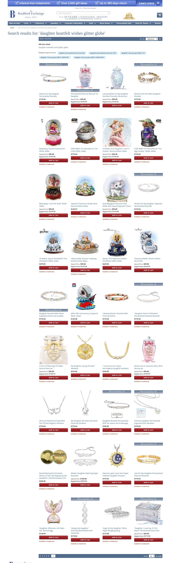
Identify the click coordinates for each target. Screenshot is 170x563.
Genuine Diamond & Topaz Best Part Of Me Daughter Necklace (52, 422)
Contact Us (78, 8)
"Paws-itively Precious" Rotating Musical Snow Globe (83, 259)
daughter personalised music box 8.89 (72, 53)
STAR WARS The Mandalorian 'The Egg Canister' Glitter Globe (148, 150)
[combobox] (84, 13)
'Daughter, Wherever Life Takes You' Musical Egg (51, 529)
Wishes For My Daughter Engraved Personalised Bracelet (148, 204)
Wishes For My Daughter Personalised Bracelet (49, 95)
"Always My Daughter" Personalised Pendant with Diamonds (82, 530)
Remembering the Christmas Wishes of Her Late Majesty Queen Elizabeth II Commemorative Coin (53, 475)
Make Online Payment (89, 8)
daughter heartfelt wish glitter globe (53, 47)
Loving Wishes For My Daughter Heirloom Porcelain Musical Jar (115, 95)
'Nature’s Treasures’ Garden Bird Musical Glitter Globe (84, 204)
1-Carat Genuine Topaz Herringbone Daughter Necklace (116, 367)
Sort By (142, 39)
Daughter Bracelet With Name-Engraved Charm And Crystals (51, 314)
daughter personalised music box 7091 (103, 53)
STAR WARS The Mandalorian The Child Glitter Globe (84, 150)
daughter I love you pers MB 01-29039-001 (54, 57)
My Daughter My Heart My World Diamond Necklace (84, 422)
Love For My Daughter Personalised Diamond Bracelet (148, 474)
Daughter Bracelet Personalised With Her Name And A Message (115, 422)
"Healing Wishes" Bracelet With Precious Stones (115, 314)
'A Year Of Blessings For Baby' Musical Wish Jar (51, 367)
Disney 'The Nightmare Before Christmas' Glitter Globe (115, 259)
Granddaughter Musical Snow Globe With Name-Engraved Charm (117, 204)
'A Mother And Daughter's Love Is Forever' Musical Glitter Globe (116, 150)
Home (12, 28)
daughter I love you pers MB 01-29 (133, 53)
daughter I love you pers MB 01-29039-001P (89, 57)
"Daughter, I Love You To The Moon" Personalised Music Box (146, 529)
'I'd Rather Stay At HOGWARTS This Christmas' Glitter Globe (53, 259)
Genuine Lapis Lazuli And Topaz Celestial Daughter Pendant (115, 474)
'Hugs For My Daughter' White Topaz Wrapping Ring (115, 529)
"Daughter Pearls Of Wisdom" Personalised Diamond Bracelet (147, 314)
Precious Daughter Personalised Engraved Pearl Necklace (147, 422)
